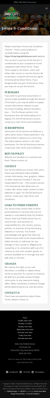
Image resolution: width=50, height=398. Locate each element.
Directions (32, 2)
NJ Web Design (12, 391)
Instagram (39, 372)
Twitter (26, 372)
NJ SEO (23, 391)
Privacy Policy (20, 394)
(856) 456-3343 (25, 353)
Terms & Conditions (32, 394)
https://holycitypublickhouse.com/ (21, 56)
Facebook (14, 372)
